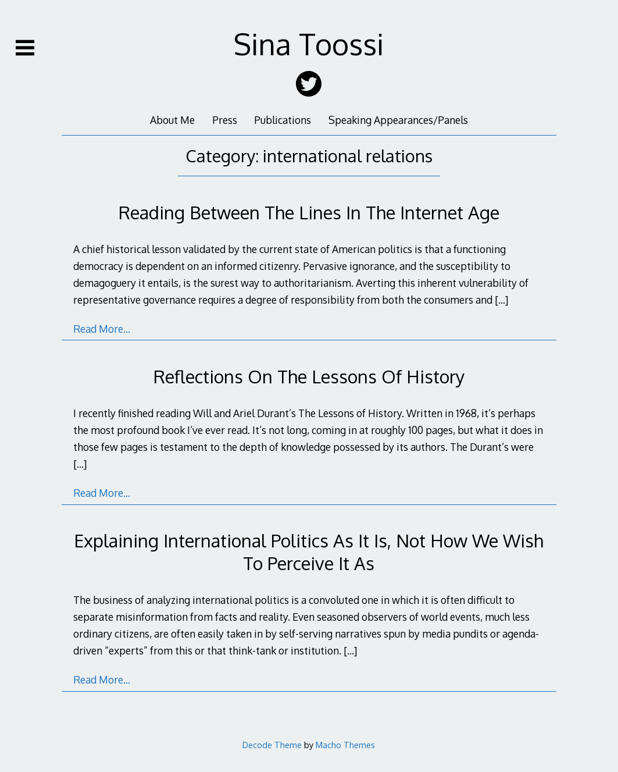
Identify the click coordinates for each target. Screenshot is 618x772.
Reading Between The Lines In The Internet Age (309, 212)
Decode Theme (272, 744)
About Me (172, 119)
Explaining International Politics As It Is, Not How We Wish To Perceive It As (309, 551)
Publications (282, 119)
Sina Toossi (309, 43)
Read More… (101, 328)
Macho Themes (345, 744)
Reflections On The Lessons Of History (309, 376)
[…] (501, 299)
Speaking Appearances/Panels (398, 119)
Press (224, 119)
